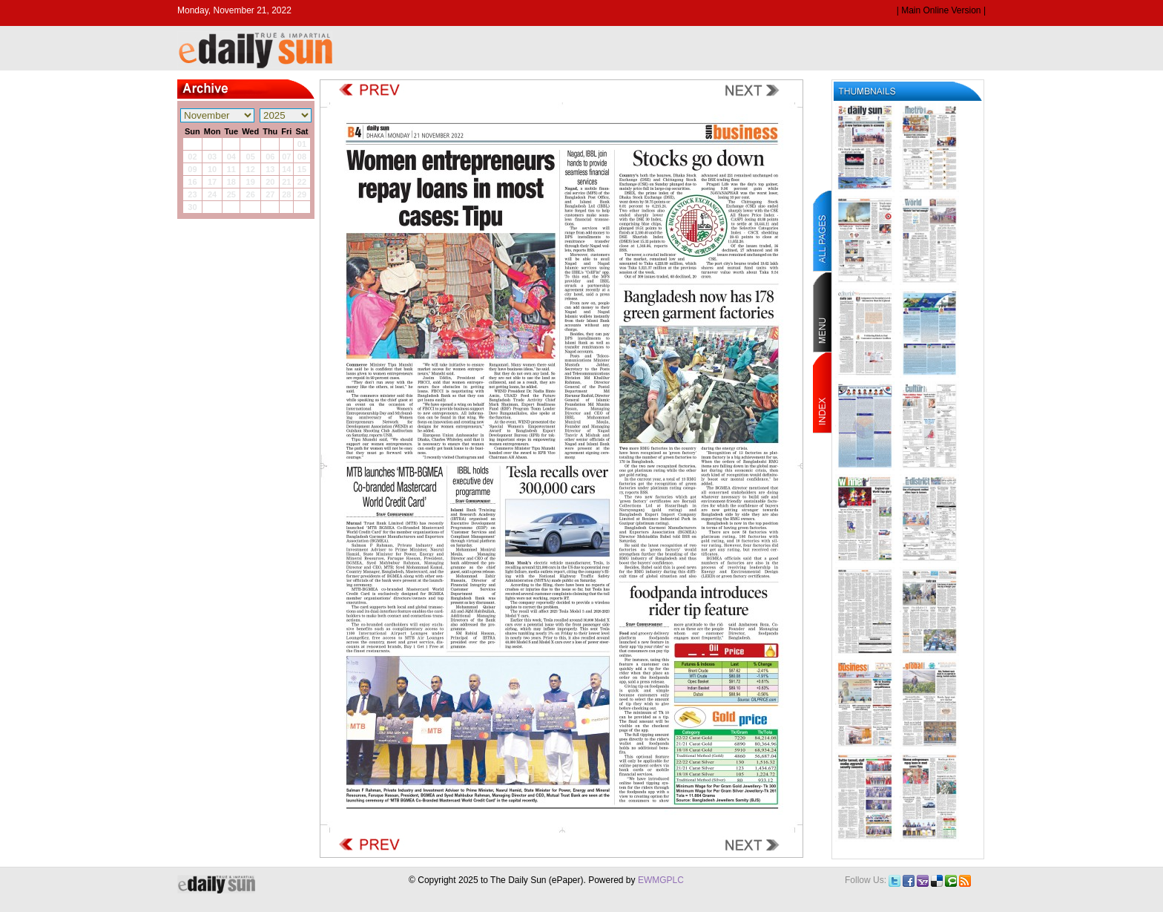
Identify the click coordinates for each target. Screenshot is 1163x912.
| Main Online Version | (941, 10)
